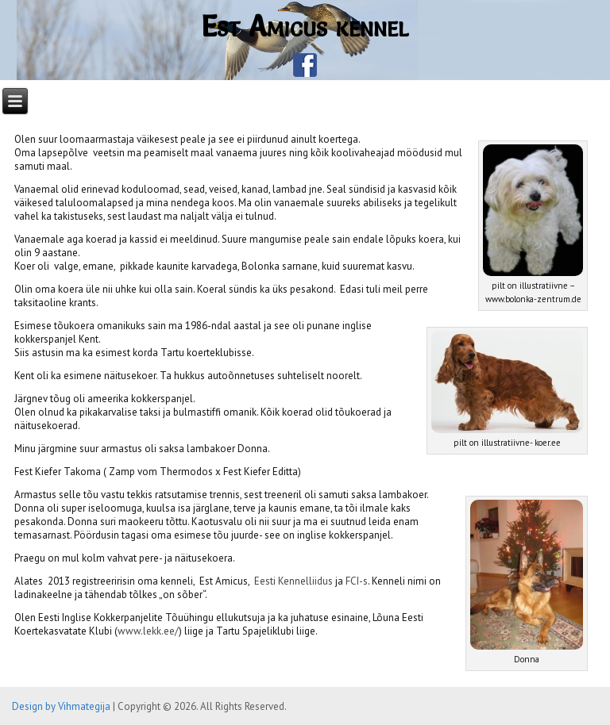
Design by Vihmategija (61, 706)
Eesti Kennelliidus (293, 581)
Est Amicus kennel (305, 26)
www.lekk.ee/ (148, 631)
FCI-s (357, 581)
